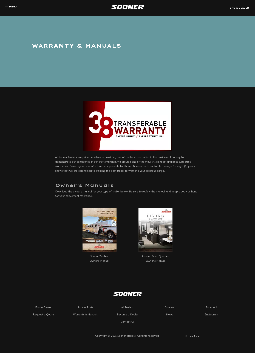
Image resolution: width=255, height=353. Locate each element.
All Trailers (127, 307)
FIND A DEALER (239, 7)
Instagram (211, 314)
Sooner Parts (85, 307)
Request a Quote (43, 314)
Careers (169, 307)
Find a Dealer (43, 307)
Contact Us (128, 321)
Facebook (211, 307)
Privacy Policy (193, 336)
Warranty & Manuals (85, 314)
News (169, 314)
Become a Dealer (127, 314)
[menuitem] (11, 6)
